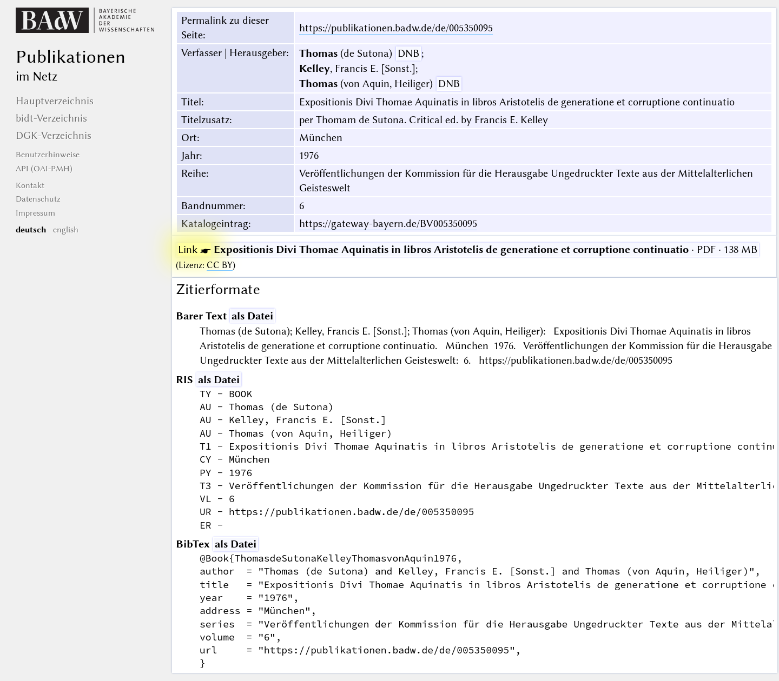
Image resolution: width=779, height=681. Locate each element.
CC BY (220, 265)
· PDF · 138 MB (467, 249)
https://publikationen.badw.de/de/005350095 (396, 28)
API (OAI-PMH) (44, 168)
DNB (408, 53)
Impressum (35, 213)
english (65, 230)
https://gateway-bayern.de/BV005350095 (388, 223)
